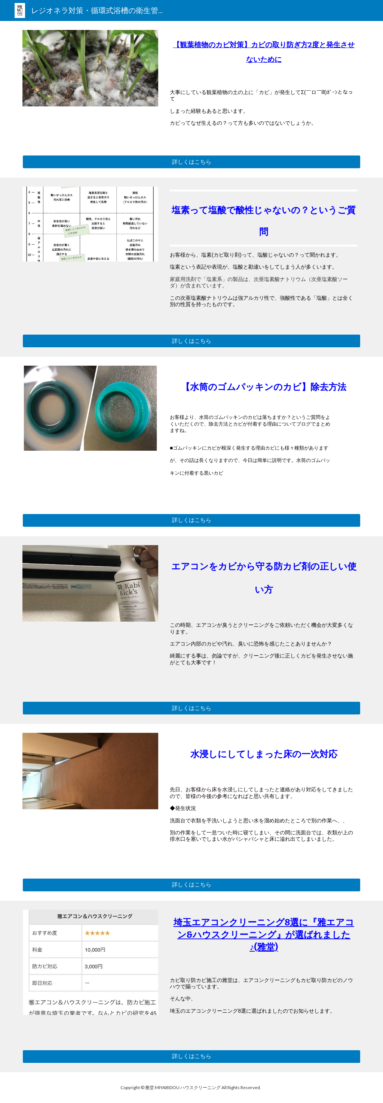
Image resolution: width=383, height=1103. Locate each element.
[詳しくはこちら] (192, 162)
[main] (264, 54)
